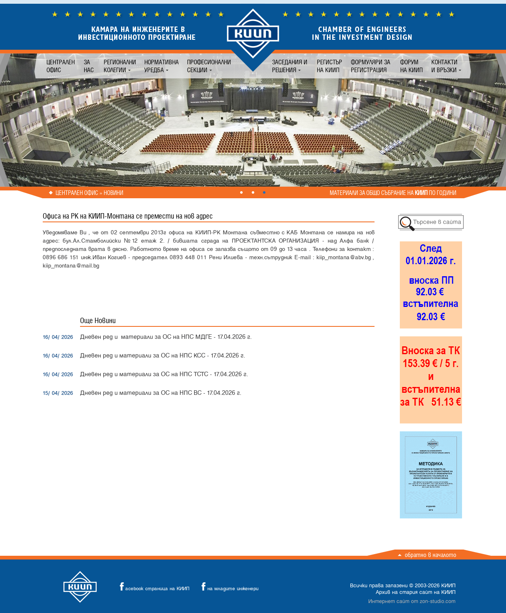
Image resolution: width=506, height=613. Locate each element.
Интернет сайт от (411, 601)
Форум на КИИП (411, 66)
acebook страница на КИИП (152, 586)
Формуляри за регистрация (370, 66)
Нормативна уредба (161, 66)
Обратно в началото (430, 555)
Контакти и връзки (444, 66)
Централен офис (60, 66)
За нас (89, 66)
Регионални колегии (120, 66)
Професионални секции (209, 66)
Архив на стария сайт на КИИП (415, 592)
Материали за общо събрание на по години (393, 193)
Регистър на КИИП (329, 66)
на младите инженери (227, 586)
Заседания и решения (289, 66)
